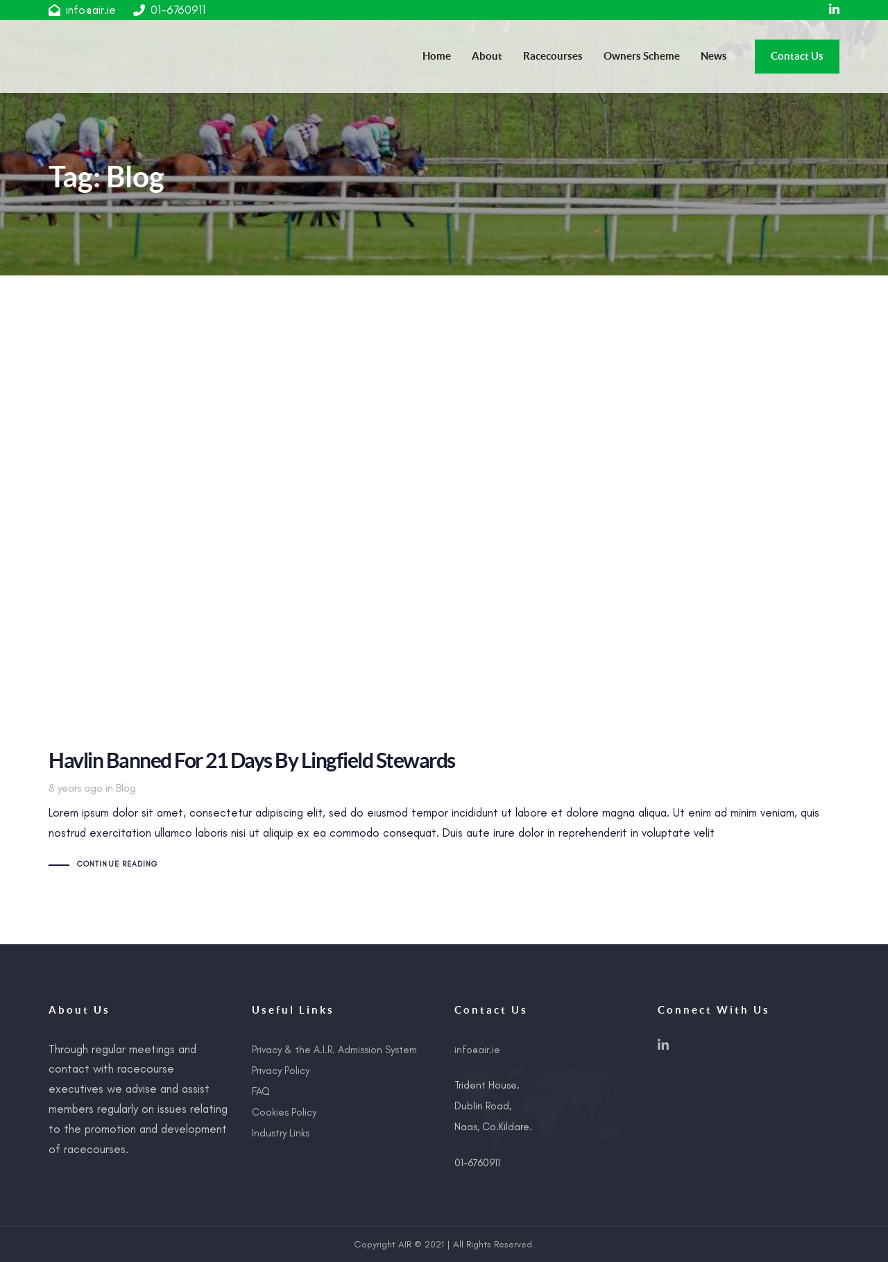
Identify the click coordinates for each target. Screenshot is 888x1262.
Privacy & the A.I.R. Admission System (334, 1049)
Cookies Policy (284, 1112)
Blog (126, 788)
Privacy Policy (280, 1070)
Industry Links (280, 1133)
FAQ (261, 1091)
